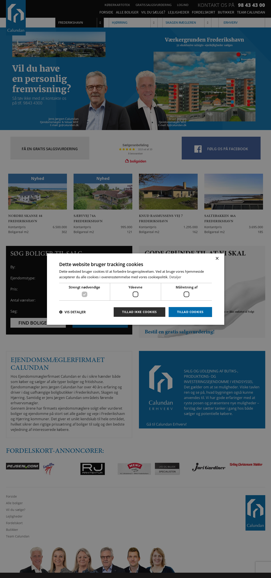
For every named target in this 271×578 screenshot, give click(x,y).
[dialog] (135, 289)
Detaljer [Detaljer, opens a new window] (175, 277)
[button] (72, 312)
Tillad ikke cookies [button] (139, 312)
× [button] (217, 258)
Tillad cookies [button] (190, 312)
